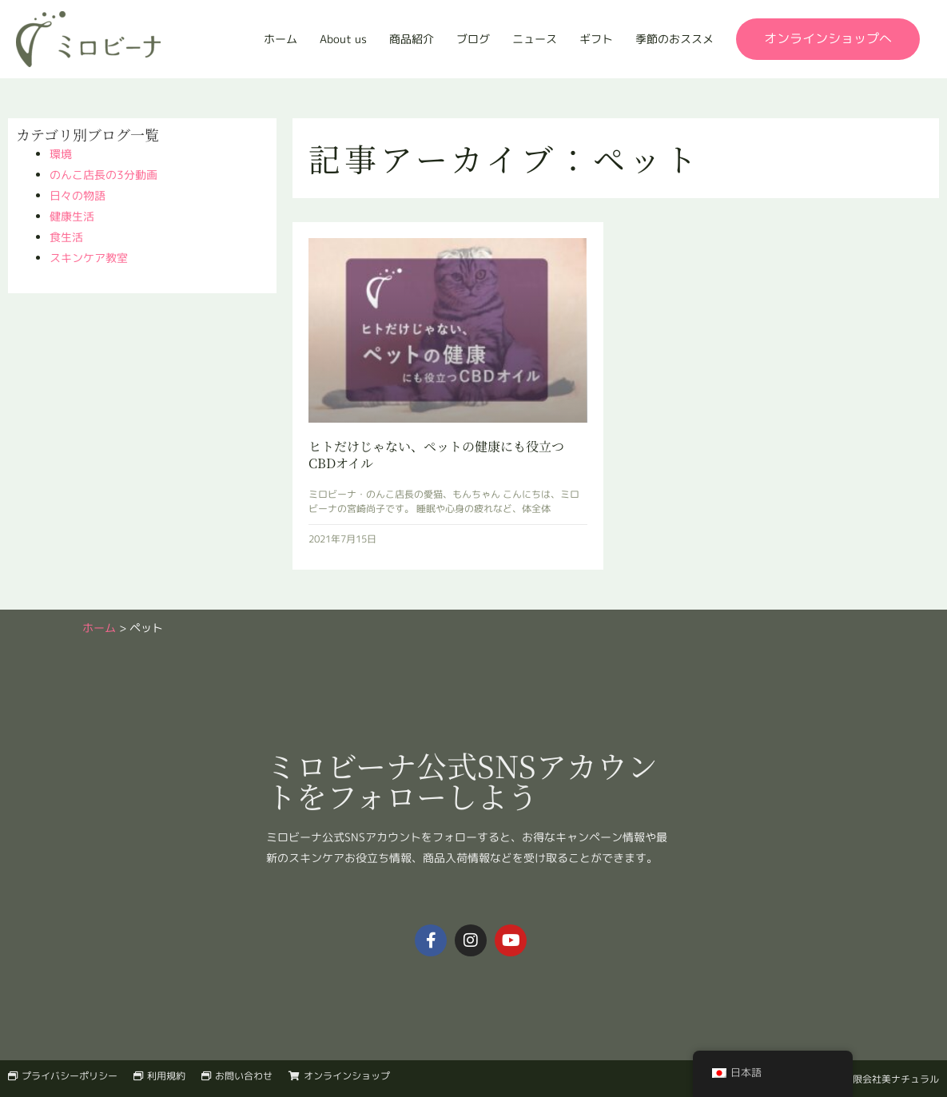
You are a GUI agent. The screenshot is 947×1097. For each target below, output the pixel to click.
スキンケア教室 (89, 257)
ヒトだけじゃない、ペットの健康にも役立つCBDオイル (436, 454)
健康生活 (72, 216)
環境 (61, 153)
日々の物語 (77, 195)
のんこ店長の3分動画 (103, 174)
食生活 (66, 236)
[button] (828, 39)
